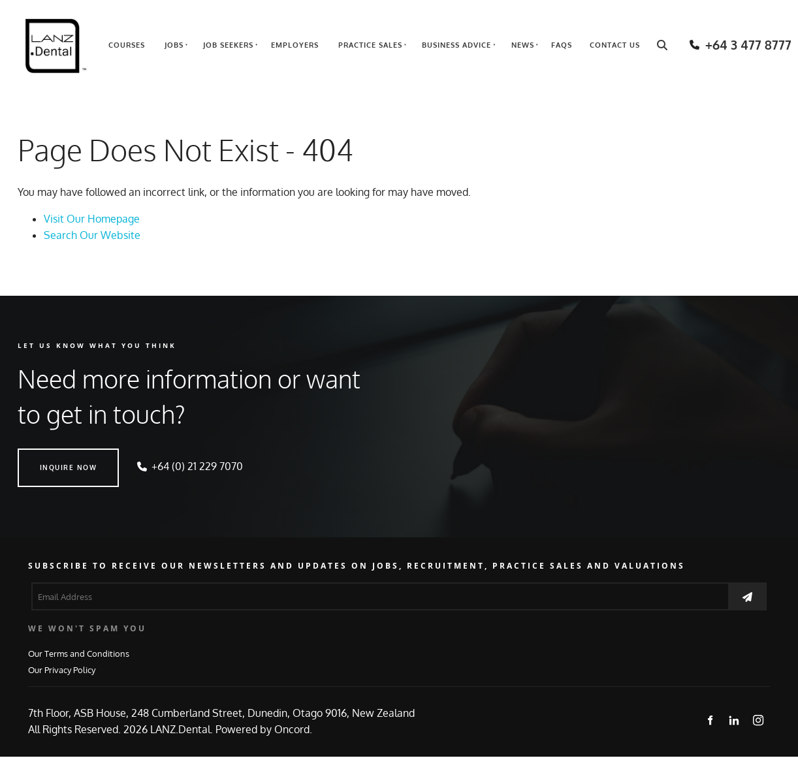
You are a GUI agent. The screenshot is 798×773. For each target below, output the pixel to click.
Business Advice (456, 45)
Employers (295, 45)
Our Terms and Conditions (78, 653)
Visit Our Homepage (92, 218)
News (522, 45)
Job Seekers (228, 45)
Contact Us (615, 45)
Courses (126, 45)
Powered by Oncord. (263, 729)
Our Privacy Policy (61, 669)
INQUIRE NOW (46, 456)
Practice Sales (370, 45)
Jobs (174, 45)
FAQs (561, 45)
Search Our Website (92, 235)
